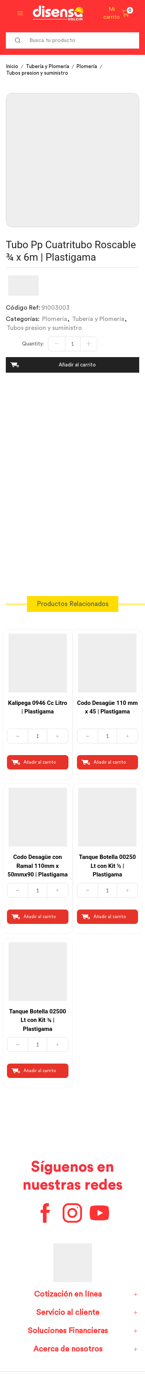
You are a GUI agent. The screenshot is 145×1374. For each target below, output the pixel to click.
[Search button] (18, 40)
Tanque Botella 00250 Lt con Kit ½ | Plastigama (107, 865)
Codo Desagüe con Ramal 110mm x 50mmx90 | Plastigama (38, 865)
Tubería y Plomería (47, 66)
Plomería (87, 66)
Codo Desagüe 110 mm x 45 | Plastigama (107, 707)
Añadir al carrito (77, 364)
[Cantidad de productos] (72, 343)
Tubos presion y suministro (37, 72)
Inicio (12, 66)
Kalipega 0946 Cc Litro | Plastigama (37, 707)
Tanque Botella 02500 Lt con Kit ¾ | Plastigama (37, 1020)
